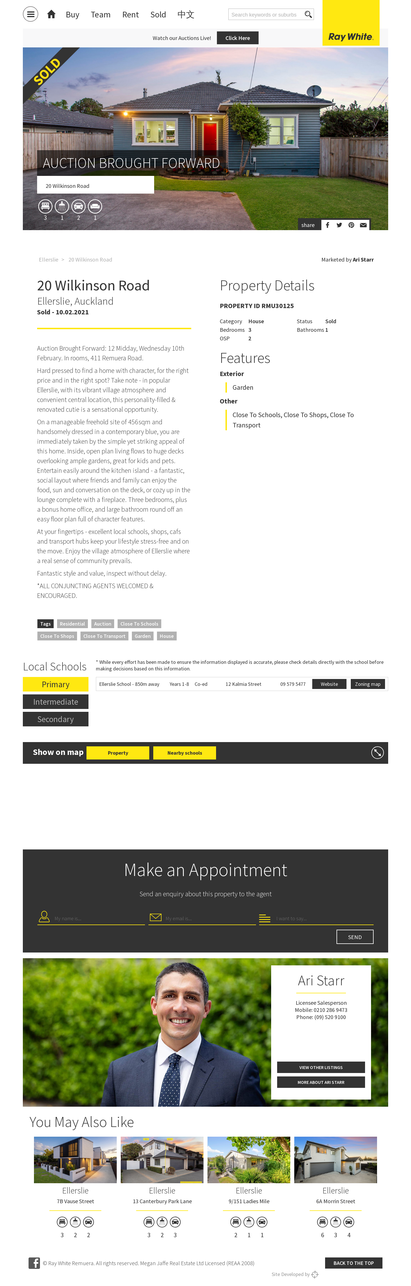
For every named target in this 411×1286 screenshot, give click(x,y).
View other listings (321, 1067)
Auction (102, 623)
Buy (72, 14)
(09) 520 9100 (330, 1016)
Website (329, 684)
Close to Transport (104, 636)
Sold (158, 14)
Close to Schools (139, 623)
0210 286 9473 (330, 1009)
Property (118, 753)
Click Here (237, 37)
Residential (72, 623)
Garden (143, 636)
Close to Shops (57, 636)
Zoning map (367, 684)
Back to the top (354, 1263)
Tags (45, 623)
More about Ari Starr (321, 1082)
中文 (186, 14)
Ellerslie (48, 259)
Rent (130, 14)
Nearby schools (185, 753)
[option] (205, 172)
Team (101, 14)
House (167, 636)
